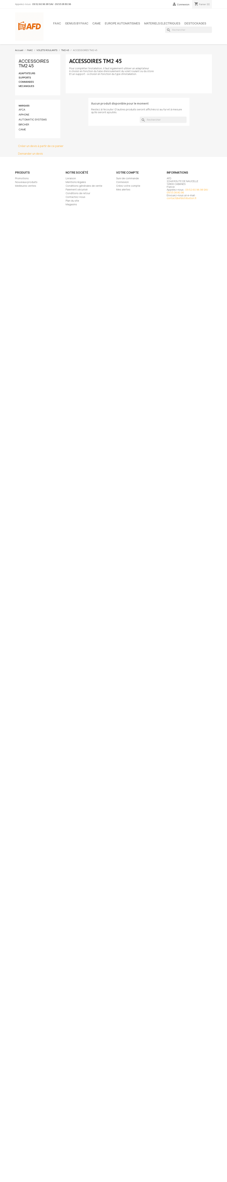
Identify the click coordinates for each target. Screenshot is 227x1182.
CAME (96, 23)
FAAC (57, 23)
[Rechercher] (188, 30)
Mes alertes (123, 189)
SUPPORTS (25, 77)
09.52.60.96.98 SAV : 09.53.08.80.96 (51, 4)
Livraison (71, 178)
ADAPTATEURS (27, 73)
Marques (24, 105)
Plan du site (72, 200)
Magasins (71, 204)
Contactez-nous (75, 197)
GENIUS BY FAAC (76, 23)
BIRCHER (24, 124)
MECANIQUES (26, 86)
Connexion (122, 182)
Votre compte (127, 172)
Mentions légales (76, 182)
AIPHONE (24, 114)
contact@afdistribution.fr (181, 198)
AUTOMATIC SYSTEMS (33, 119)
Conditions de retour (78, 193)
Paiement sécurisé (77, 189)
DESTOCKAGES (195, 23)
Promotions (22, 178)
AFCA (22, 109)
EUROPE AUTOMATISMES (122, 23)
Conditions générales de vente (84, 185)
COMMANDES (26, 81)
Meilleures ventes (25, 185)
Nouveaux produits (26, 182)
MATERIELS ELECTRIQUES (162, 23)
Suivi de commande (127, 178)
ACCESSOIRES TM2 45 (34, 63)
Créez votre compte (128, 185)
